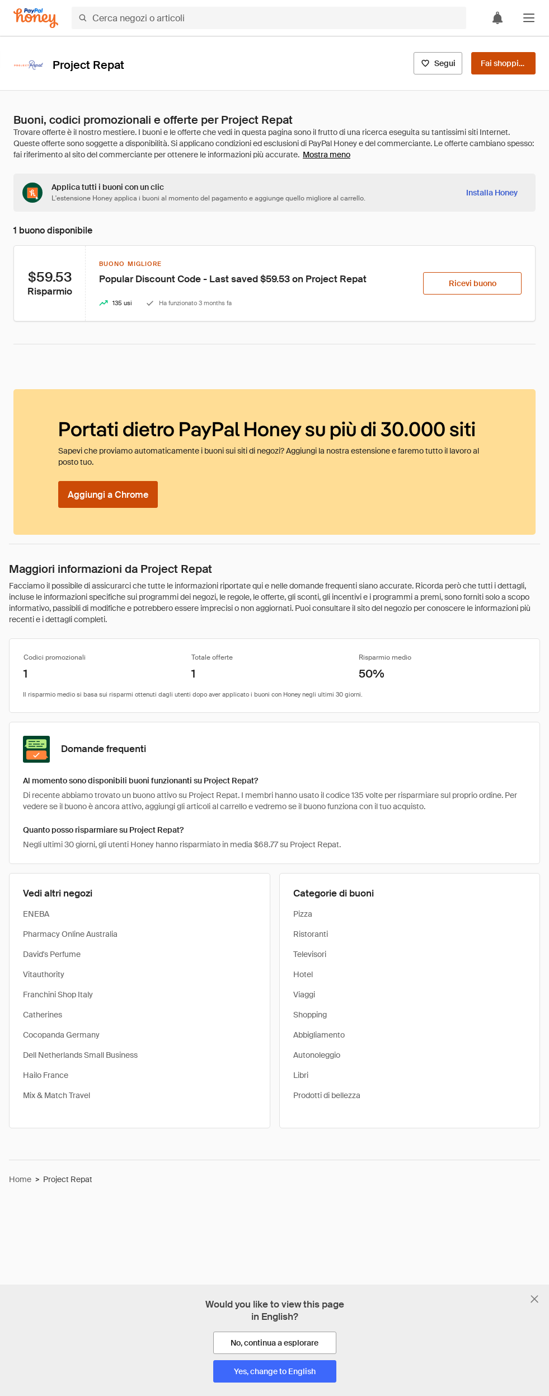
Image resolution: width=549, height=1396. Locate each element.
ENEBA (36, 914)
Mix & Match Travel (56, 1095)
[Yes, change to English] (274, 1371)
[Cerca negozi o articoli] (269, 18)
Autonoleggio (316, 1055)
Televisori (309, 954)
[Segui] (438, 63)
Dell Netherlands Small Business (80, 1055)
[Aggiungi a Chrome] (108, 494)
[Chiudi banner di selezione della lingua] (534, 1299)
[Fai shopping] (503, 63)
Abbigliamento (319, 1035)
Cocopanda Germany (61, 1035)
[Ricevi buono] (472, 283)
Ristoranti (310, 934)
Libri (300, 1075)
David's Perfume (52, 954)
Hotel (303, 974)
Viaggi (304, 994)
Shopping (310, 1015)
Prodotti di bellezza (326, 1095)
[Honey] (35, 18)
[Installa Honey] (492, 192)
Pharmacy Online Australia (70, 934)
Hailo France (45, 1075)
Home (20, 1179)
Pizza (302, 914)
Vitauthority (43, 974)
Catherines (42, 1015)
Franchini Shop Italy (58, 994)
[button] (529, 18)
